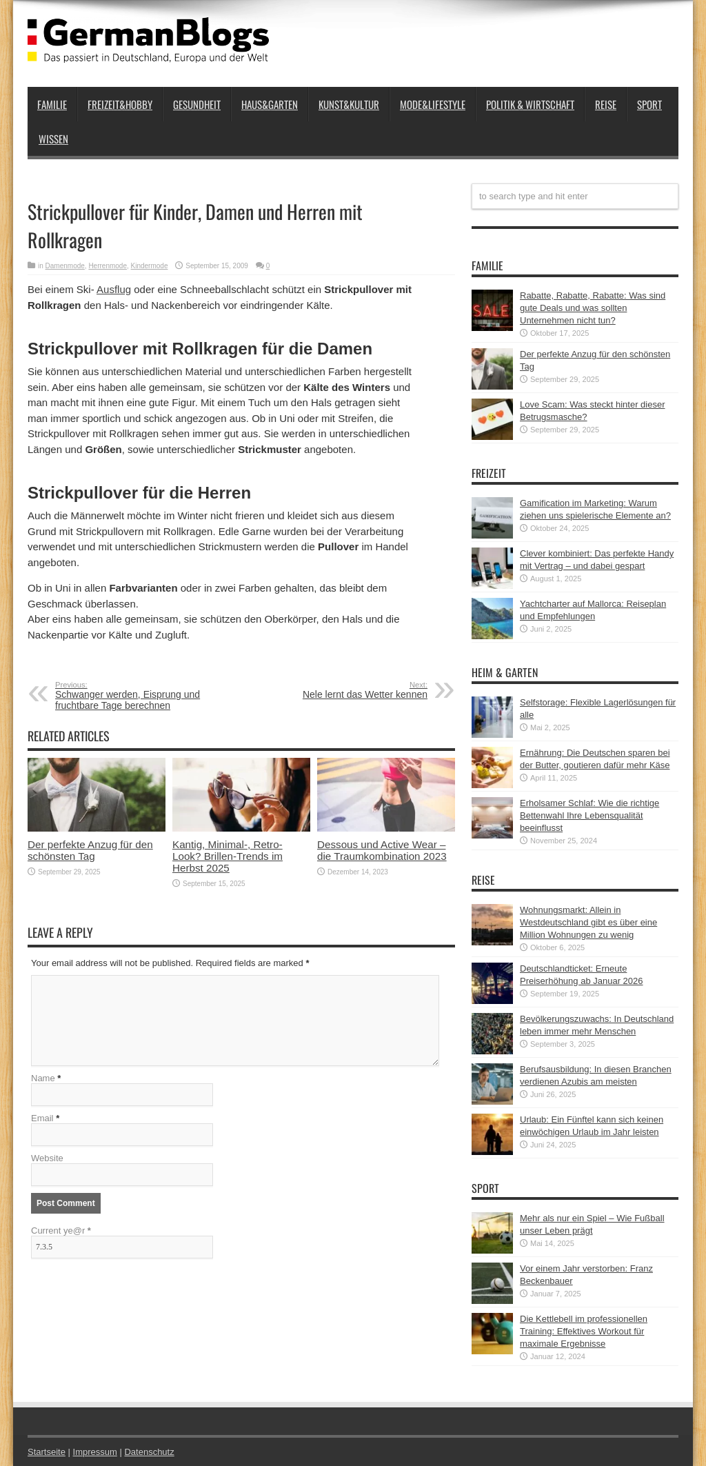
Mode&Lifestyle (432, 104)
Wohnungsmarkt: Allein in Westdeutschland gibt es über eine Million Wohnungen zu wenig (588, 922)
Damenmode (65, 266)
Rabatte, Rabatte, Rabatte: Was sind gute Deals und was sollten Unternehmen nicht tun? (592, 307)
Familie (52, 104)
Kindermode (149, 266)
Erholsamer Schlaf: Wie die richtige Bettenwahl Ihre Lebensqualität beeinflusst (589, 815)
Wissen (53, 138)
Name (43, 1078)
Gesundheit (197, 104)
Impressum (95, 1452)
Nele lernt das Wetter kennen (343, 690)
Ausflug (114, 289)
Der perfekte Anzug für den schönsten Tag (90, 850)
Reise (605, 104)
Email (42, 1118)
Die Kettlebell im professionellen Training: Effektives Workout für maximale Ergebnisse (583, 1331)
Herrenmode (107, 266)
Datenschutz (149, 1452)
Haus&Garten (269, 104)
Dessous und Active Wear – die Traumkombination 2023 (382, 850)
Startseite (46, 1452)
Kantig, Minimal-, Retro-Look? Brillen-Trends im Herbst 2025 (227, 856)
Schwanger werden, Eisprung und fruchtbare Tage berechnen (139, 696)
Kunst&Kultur (349, 104)
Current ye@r (61, 1230)
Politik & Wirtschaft (530, 104)
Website (47, 1158)
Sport (649, 104)
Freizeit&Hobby (120, 104)
